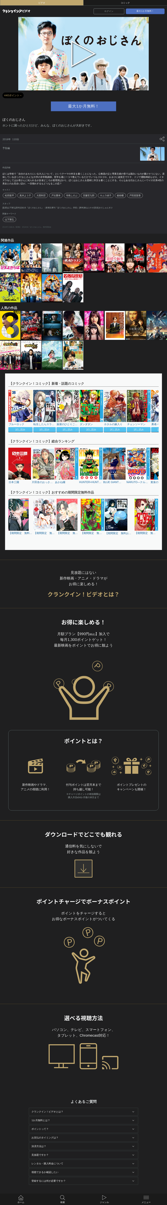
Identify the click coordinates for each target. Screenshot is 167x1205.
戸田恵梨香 (135, 195)
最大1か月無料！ (145, 11)
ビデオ (41, 2)
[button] (150, 411)
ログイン (109, 11)
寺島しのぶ (71, 195)
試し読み (20, 429)
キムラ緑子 (105, 195)
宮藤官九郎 (88, 195)
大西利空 (41, 195)
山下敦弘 (9, 219)
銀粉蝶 (120, 195)
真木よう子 (25, 195)
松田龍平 (9, 195)
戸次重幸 (56, 195)
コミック (125, 2)
